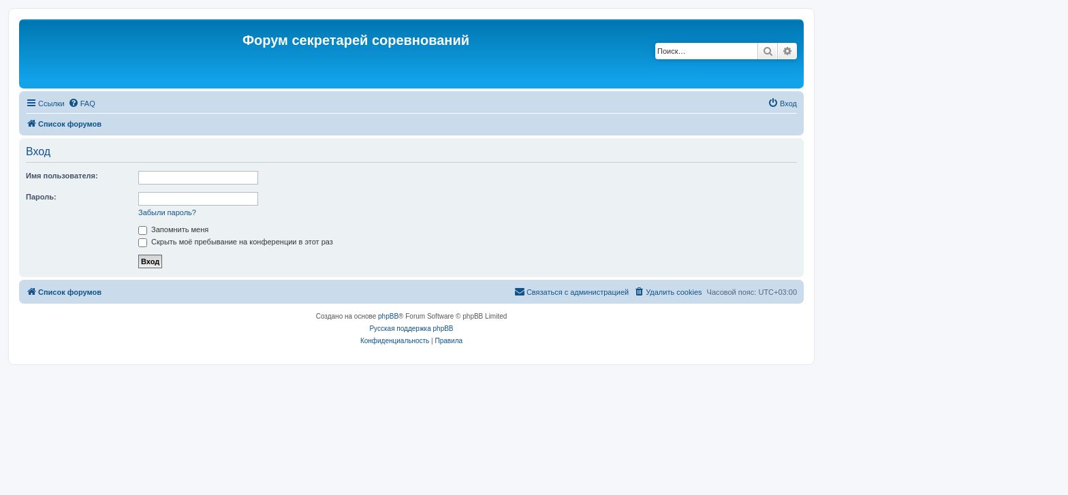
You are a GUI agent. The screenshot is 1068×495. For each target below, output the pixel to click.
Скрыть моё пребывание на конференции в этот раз (235, 242)
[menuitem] (81, 103)
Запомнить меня (173, 229)
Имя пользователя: (62, 176)
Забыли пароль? (167, 212)
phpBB (388, 316)
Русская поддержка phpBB (411, 328)
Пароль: (41, 197)
